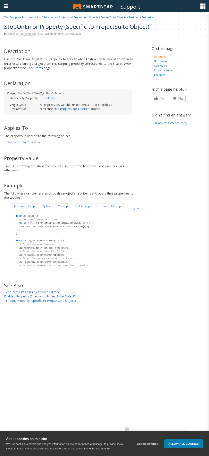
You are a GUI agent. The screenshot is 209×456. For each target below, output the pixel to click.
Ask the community (172, 123)
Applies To (160, 65)
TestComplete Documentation (22, 17)
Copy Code (135, 208)
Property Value (163, 70)
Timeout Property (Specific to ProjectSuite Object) (40, 300)
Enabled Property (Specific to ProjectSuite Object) (39, 296)
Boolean (48, 98)
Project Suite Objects (113, 17)
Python (46, 206)
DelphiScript (83, 206)
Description (161, 56)
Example (159, 74)
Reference (50, 17)
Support (130, 6)
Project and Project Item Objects (78, 17)
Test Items (35, 68)
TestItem (134, 17)
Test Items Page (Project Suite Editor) (31, 292)
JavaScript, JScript (25, 206)
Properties (148, 17)
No (178, 98)
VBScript (63, 206)
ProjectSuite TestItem (75, 109)
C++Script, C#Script (109, 206)
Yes (159, 98)
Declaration (161, 61)
